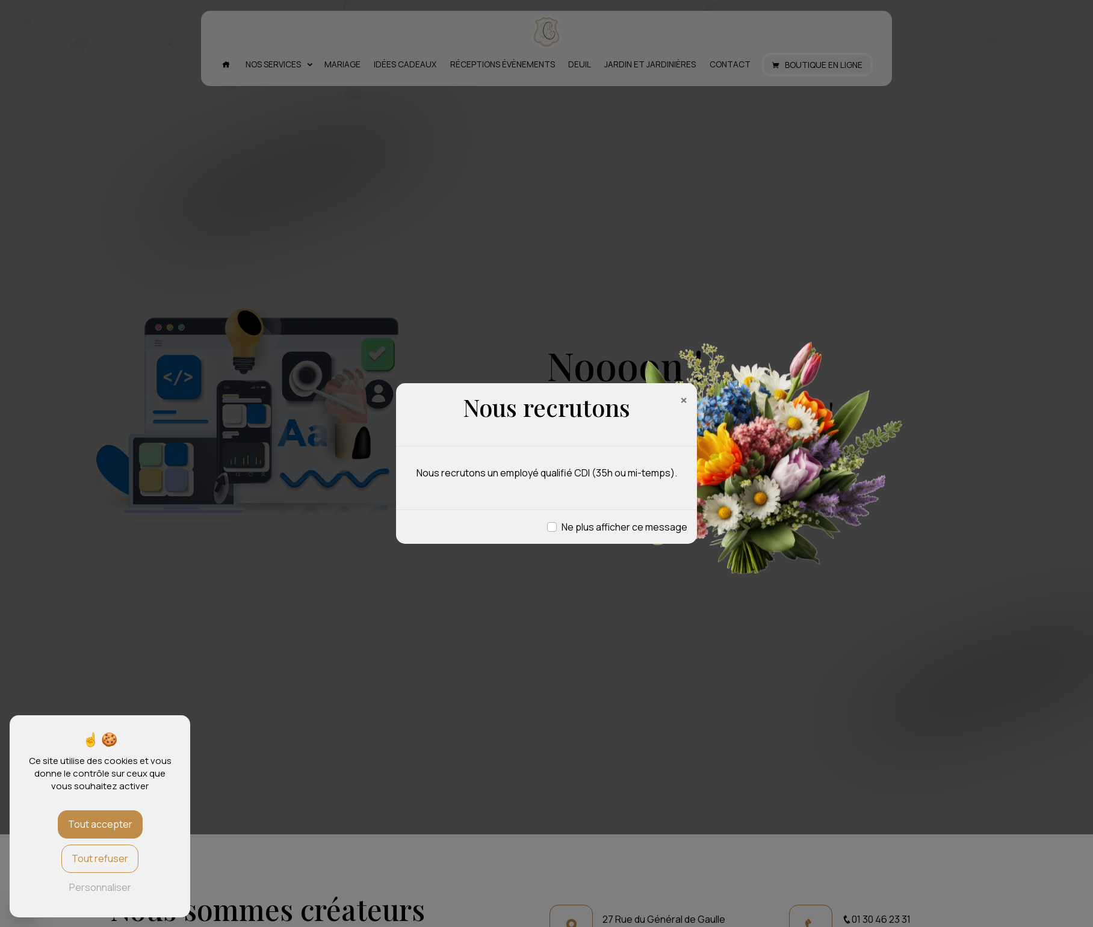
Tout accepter (100, 824)
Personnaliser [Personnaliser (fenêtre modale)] (100, 887)
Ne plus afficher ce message (624, 527)
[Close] (683, 400)
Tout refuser (100, 858)
